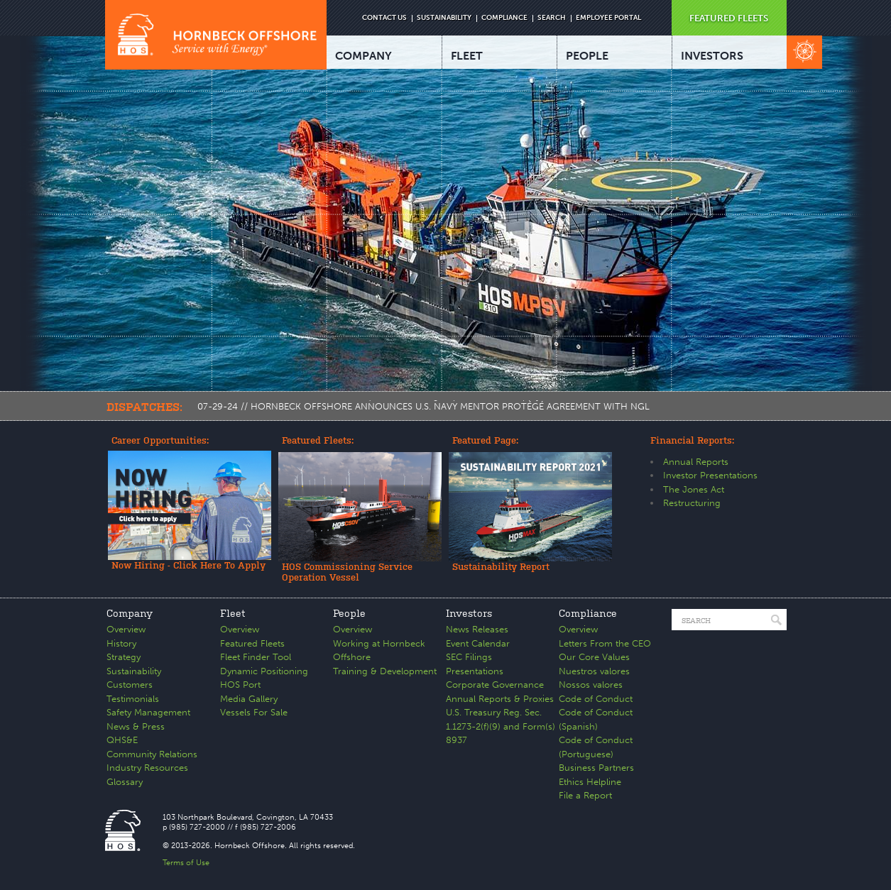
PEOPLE (587, 55)
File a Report (585, 795)
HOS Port (240, 684)
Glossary (124, 781)
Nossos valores (591, 684)
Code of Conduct (596, 698)
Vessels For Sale (254, 712)
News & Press (135, 726)
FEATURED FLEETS (728, 18)
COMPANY (363, 55)
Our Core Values (594, 657)
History (121, 643)
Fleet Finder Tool (255, 657)
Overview (126, 629)
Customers (129, 684)
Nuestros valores (594, 671)
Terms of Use (186, 862)
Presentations (474, 671)
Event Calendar (478, 643)
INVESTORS (712, 55)
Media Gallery (249, 698)
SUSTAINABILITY (444, 17)
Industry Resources (147, 767)
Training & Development (385, 671)
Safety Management (148, 712)
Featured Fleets (252, 643)
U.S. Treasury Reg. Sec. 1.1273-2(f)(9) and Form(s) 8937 (500, 726)
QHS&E (122, 740)
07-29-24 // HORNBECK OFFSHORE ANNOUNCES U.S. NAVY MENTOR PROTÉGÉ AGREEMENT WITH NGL (423, 406)
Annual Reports (695, 461)
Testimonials (132, 698)
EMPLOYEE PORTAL (608, 17)
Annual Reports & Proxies (500, 698)
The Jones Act (693, 489)
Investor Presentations (710, 475)
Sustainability (133, 671)
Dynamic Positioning (264, 671)
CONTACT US (384, 17)
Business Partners (596, 767)
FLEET (467, 55)
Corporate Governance (495, 684)
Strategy (123, 657)
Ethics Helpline (590, 781)
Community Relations (151, 754)
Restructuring (692, 503)
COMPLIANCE (504, 17)
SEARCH (551, 17)
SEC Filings (469, 657)
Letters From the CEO (605, 643)
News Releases (477, 629)
